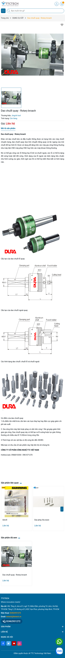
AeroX (5, 520)
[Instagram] (19, 643)
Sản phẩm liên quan (10, 483)
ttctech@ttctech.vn (13, 617)
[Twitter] (8, 643)
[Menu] (3, 10)
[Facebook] (3, 643)
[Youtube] (14, 643)
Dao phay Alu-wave (41, 520)
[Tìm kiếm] (9, 10)
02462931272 (15, 613)
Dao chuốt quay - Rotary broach (15, 575)
